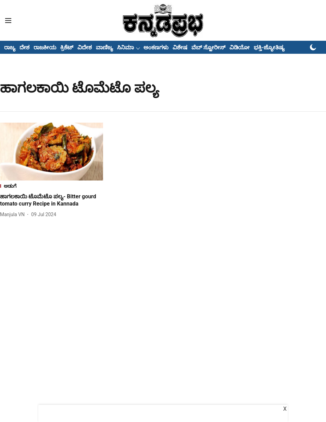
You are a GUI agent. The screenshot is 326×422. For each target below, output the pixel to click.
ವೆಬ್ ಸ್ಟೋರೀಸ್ (208, 47)
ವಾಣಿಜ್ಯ (104, 47)
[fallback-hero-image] (51, 152)
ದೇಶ (24, 47)
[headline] (51, 200)
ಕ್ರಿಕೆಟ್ (66, 47)
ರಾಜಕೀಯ (45, 47)
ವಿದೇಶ (84, 47)
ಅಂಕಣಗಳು (155, 47)
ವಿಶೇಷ (180, 47)
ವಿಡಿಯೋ (239, 47)
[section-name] (51, 186)
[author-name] (13, 214)
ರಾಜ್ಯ (9, 47)
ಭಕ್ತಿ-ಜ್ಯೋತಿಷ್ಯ (269, 47)
